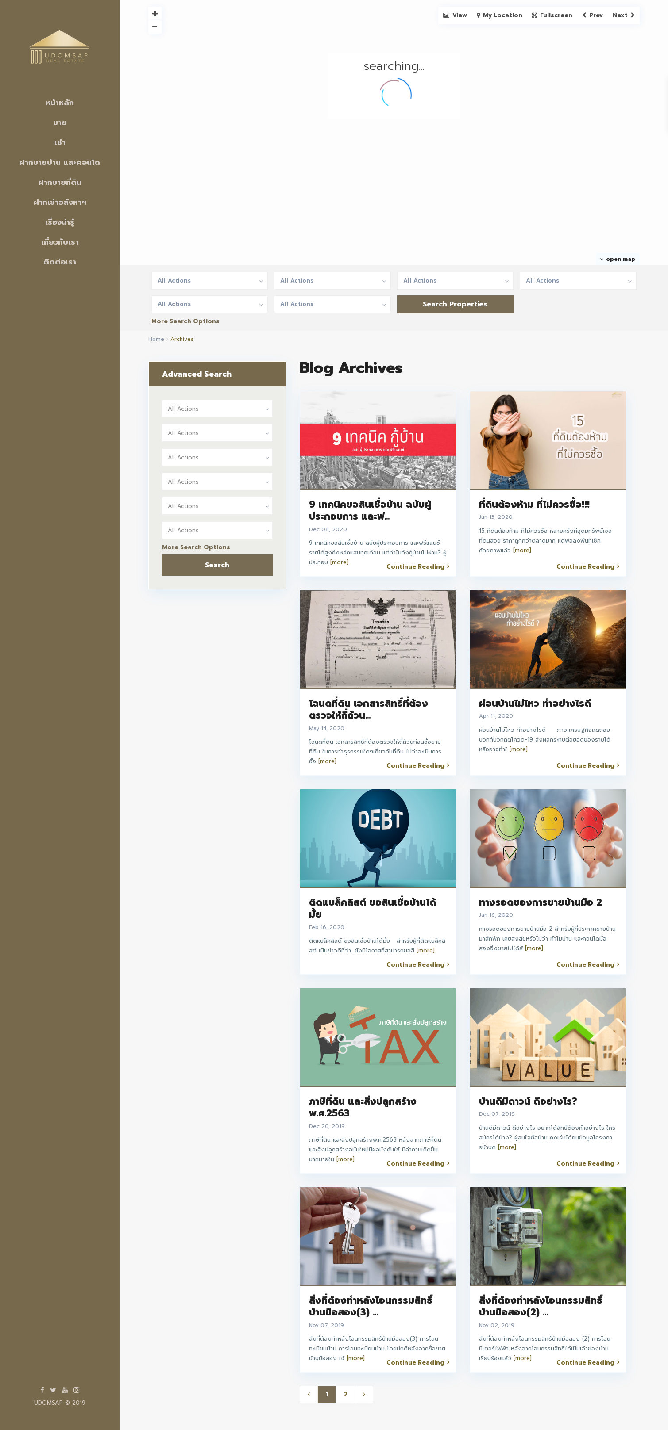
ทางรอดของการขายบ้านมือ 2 (540, 902)
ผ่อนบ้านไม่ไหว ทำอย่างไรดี (535, 703)
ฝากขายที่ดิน (60, 182)
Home (156, 339)
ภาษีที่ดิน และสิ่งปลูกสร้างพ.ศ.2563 (363, 1107)
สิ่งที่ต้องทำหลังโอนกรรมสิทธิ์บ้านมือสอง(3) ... (370, 1306)
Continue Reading (417, 566)
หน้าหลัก (60, 102)
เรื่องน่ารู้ (59, 222)
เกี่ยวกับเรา (60, 242)
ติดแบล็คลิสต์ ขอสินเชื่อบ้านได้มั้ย (372, 908)
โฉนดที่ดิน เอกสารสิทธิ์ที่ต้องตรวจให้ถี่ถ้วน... (368, 709)
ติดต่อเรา (59, 262)
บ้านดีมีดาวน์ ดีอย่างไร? (528, 1101)
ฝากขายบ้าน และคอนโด (59, 162)
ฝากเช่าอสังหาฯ (60, 202)
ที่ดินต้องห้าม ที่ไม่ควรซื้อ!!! (534, 504)
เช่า (60, 142)
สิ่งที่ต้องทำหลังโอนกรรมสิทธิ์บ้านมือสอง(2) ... (540, 1306)
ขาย (60, 122)
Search (217, 565)
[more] (339, 562)
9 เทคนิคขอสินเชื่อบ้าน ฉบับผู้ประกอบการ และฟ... (370, 510)
